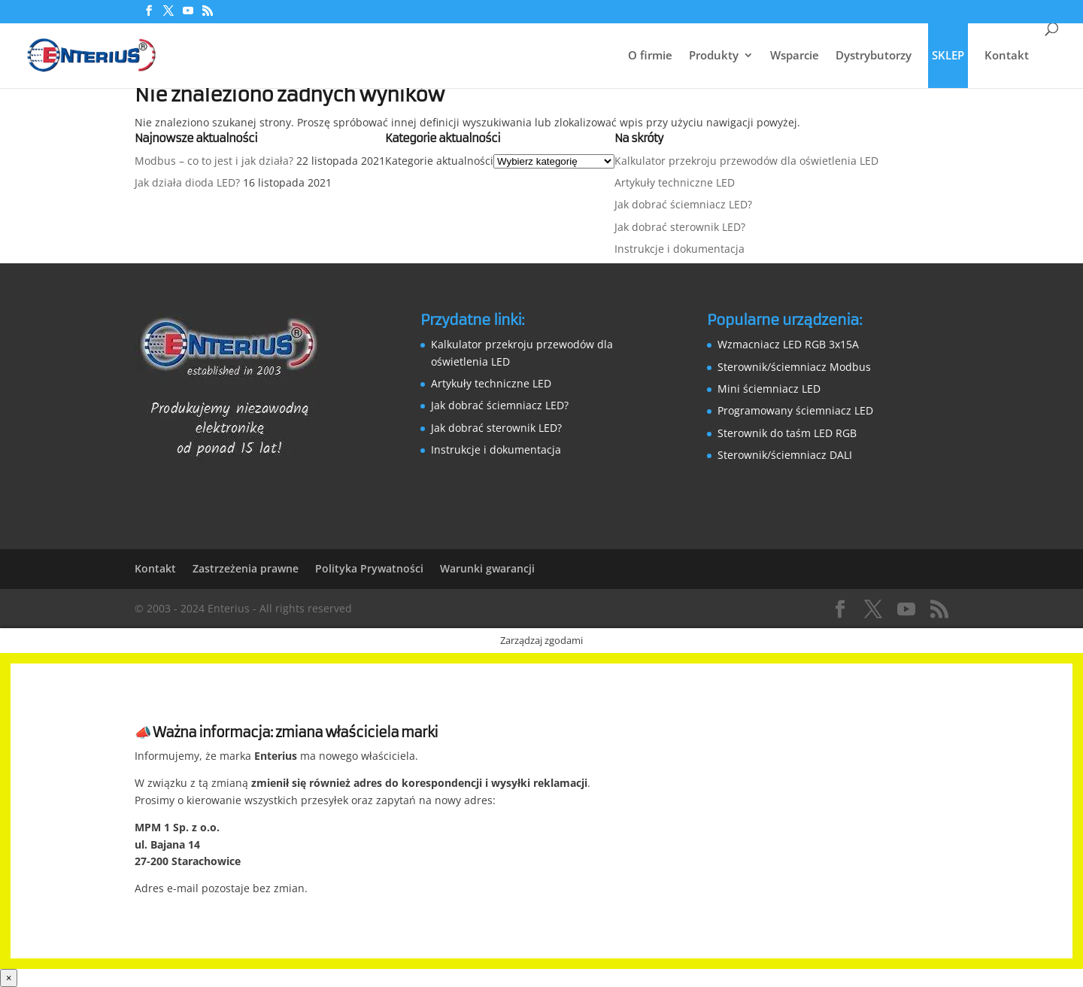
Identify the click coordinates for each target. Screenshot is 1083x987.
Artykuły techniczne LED (674, 182)
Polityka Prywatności (369, 568)
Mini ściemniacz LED (769, 388)
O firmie (650, 56)
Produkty (714, 56)
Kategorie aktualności (439, 160)
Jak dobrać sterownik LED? (679, 227)
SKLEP (948, 54)
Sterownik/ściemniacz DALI (784, 455)
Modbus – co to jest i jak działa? (214, 160)
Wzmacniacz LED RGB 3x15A (788, 344)
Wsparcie (794, 56)
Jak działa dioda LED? (187, 182)
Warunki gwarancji (487, 568)
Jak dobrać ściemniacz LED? (683, 204)
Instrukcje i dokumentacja (679, 248)
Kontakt (1006, 56)
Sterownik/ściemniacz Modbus (794, 367)
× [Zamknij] (8, 978)
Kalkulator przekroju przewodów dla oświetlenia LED (746, 160)
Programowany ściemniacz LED (795, 410)
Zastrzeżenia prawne (246, 568)
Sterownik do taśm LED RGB (787, 433)
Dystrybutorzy (874, 56)
